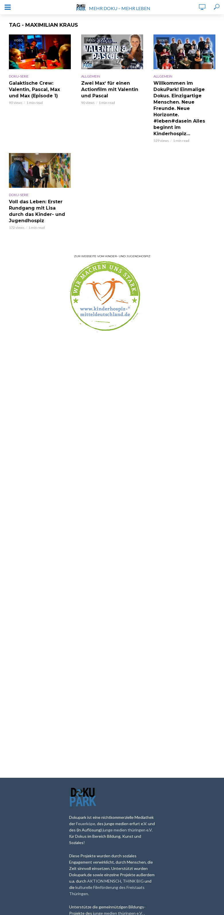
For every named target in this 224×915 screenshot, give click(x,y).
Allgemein (90, 76)
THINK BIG (134, 881)
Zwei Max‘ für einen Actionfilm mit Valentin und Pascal (109, 89)
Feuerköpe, (86, 823)
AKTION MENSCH (104, 881)
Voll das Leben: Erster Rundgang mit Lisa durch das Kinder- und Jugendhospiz (37, 211)
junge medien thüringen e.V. (128, 829)
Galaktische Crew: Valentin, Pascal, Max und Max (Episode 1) (34, 89)
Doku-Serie (19, 76)
